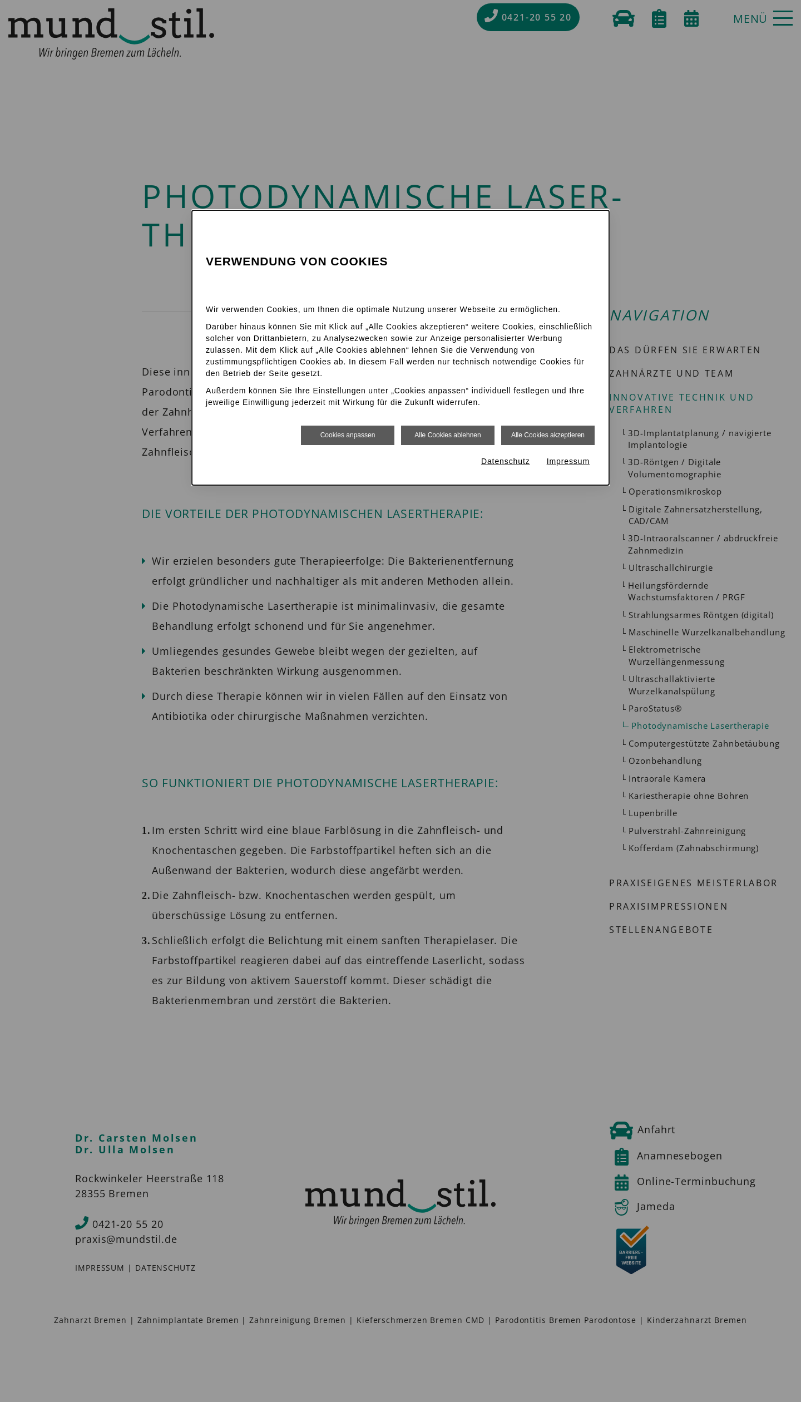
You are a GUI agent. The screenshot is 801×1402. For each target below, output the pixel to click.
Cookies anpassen (347, 435)
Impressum (568, 461)
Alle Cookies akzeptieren (548, 435)
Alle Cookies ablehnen (447, 435)
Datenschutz (505, 461)
